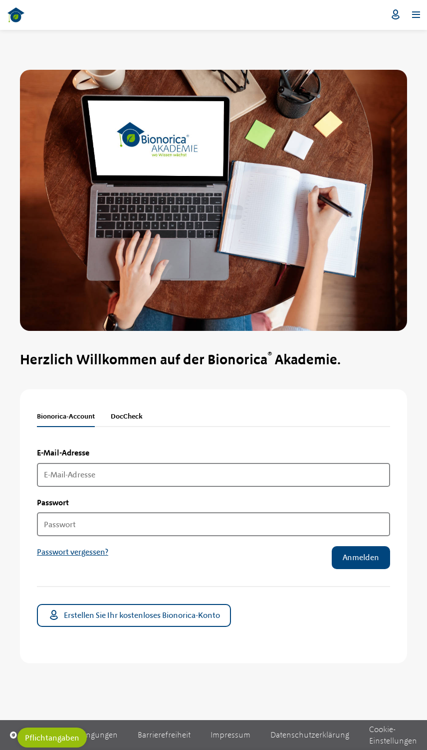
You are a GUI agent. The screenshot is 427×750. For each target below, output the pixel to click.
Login (395, 14)
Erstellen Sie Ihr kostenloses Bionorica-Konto (134, 615)
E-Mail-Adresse (63, 452)
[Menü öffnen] (416, 15)
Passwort (53, 502)
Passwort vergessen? (72, 552)
